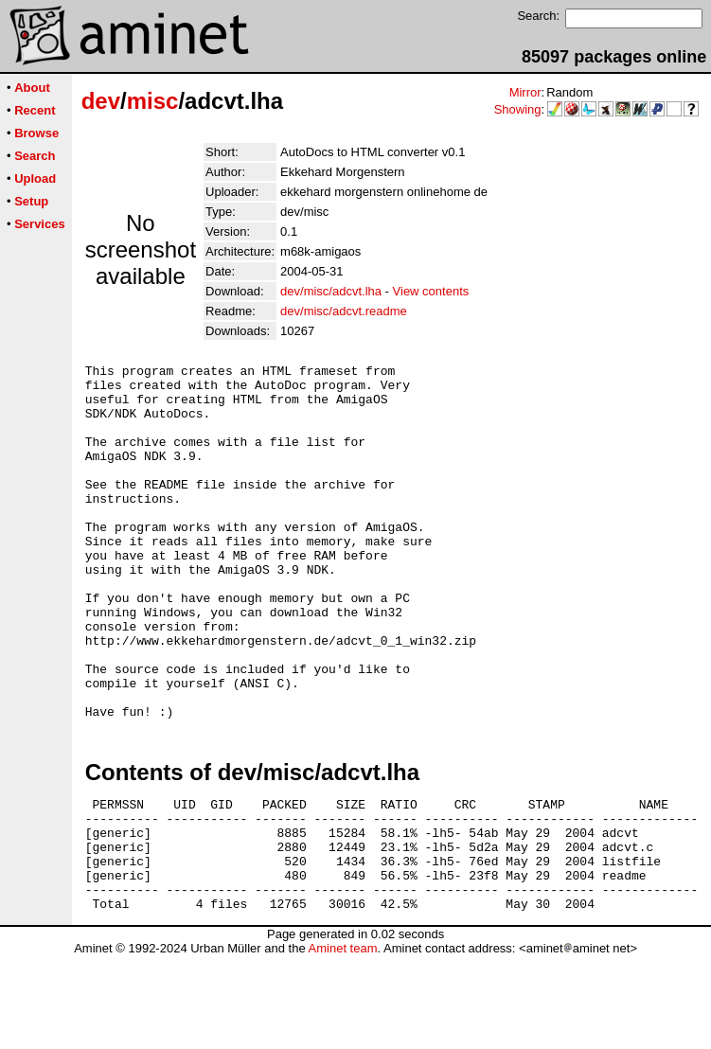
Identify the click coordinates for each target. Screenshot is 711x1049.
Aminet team (342, 1042)
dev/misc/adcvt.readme (343, 311)
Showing (518, 109)
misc (153, 101)
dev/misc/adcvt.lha (331, 291)
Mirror (525, 92)
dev (100, 101)
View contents (431, 291)
